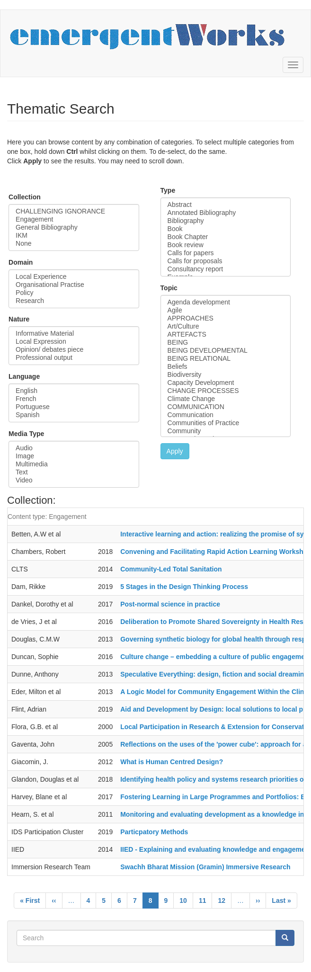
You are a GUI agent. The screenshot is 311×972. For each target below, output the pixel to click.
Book (226, 229)
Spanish (74, 415)
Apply (175, 451)
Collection (25, 197)
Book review (226, 245)
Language (24, 376)
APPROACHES (226, 318)
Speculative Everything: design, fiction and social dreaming (214, 674)
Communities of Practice (226, 423)
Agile (226, 310)
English (74, 391)
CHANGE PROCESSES (226, 391)
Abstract (226, 205)
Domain (21, 262)
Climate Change (226, 399)
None (74, 244)
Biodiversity (226, 375)
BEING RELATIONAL (226, 359)
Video (74, 480)
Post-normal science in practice (170, 604)
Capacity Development (226, 383)
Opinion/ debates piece (74, 350)
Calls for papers (226, 253)
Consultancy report (226, 269)
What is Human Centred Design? (171, 762)
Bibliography (226, 221)
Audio (74, 448)
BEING (226, 343)
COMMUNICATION (226, 407)
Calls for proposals (226, 261)
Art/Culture (226, 326)
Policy (74, 293)
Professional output (74, 358)
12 (224, 900)
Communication (226, 415)
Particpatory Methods (154, 832)
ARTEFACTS (226, 334)
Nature (19, 319)
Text (74, 472)
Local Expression (74, 342)
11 (206, 900)
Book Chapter (226, 237)
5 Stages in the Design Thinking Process (184, 586)
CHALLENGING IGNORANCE (74, 211)
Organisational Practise (74, 285)
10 (186, 900)
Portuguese (74, 407)
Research (74, 301)
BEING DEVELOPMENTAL (226, 351)
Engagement (74, 219)
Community (226, 431)
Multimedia (74, 464)
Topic (169, 288)
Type (168, 190)
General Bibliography (74, 227)
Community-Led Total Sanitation (171, 569)
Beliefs (226, 367)
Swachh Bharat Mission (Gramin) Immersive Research (205, 867)
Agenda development (226, 302)
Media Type (26, 433)
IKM (74, 236)
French (74, 399)
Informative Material (74, 334)
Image (74, 456)
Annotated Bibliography (226, 213)
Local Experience (74, 277)
